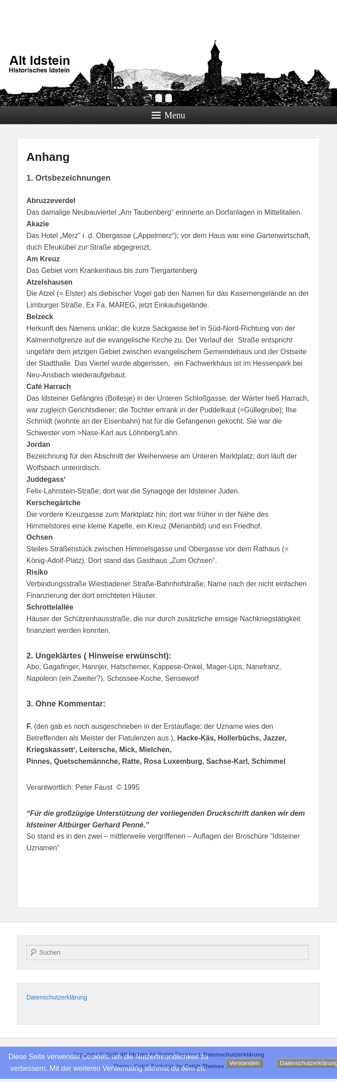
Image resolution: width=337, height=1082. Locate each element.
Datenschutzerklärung (56, 997)
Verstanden (244, 1063)
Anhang (48, 157)
